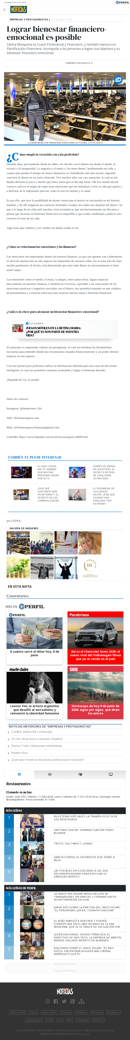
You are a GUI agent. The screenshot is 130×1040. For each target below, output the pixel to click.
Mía (69, 1020)
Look (50, 1020)
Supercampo (33, 1020)
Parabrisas (113, 1012)
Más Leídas (14, 811)
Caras (33, 1012)
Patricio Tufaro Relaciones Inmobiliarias (36, 746)
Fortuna (66, 1012)
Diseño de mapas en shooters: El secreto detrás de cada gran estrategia (104, 472)
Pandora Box (19, 753)
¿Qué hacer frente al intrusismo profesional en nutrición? (47, 760)
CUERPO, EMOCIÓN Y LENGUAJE (31, 732)
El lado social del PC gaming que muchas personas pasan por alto (48, 472)
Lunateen (82, 1020)
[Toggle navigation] (5, 9)
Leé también (36, 323)
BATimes (98, 1020)
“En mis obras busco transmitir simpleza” (37, 739)
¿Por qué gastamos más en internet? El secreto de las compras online (48, 494)
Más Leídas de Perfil (21, 888)
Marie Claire (49, 1012)
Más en (24, 606)
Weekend (96, 1012)
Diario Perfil (17, 1012)
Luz (60, 1020)
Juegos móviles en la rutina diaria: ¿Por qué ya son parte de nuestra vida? (53, 331)
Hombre (81, 1012)
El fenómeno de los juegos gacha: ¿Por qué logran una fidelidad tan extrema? (104, 496)
